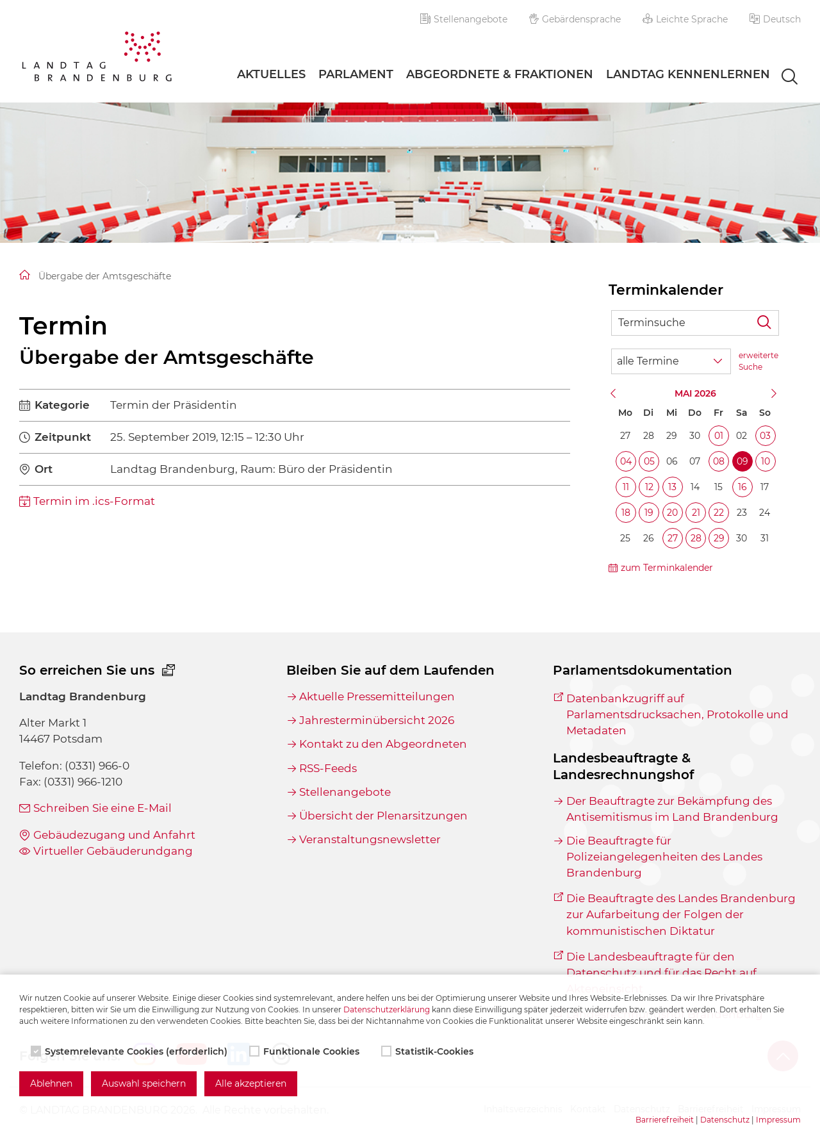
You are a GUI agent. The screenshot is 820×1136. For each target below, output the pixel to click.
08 (719, 461)
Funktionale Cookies (305, 1051)
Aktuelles (271, 74)
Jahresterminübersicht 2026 (376, 720)
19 (648, 512)
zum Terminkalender (667, 567)
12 (649, 487)
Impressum (778, 1119)
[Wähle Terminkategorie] (671, 361)
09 (742, 461)
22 (719, 512)
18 (625, 512)
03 (765, 435)
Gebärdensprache (575, 19)
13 (672, 487)
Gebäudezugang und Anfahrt (114, 834)
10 (765, 461)
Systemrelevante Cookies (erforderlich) (130, 1051)
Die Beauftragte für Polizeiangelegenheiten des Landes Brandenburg (664, 856)
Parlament (355, 74)
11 (626, 487)
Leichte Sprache (685, 19)
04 (626, 461)
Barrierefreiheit (665, 1119)
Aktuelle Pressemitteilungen (377, 696)
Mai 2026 (695, 393)
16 (742, 487)
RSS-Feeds (328, 768)
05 (649, 461)
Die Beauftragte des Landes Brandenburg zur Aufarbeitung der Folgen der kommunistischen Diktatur (681, 914)
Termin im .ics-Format (94, 501)
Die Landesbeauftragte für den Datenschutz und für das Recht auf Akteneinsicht (661, 972)
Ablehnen (51, 1083)
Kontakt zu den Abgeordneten (383, 743)
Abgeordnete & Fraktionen (499, 74)
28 (696, 538)
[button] (775, 19)
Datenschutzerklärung (386, 1009)
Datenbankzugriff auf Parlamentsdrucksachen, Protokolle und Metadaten (677, 714)
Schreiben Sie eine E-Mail (102, 808)
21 (696, 512)
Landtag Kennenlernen (688, 74)
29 (719, 538)
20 (672, 512)
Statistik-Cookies (428, 1051)
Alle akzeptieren (250, 1083)
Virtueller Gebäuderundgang (113, 850)
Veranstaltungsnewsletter (370, 839)
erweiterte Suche (758, 361)
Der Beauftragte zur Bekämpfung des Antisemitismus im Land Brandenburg (672, 808)
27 (673, 538)
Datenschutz (725, 1119)
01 (718, 435)
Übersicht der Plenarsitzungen (383, 815)
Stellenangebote (463, 19)
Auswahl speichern (144, 1083)
